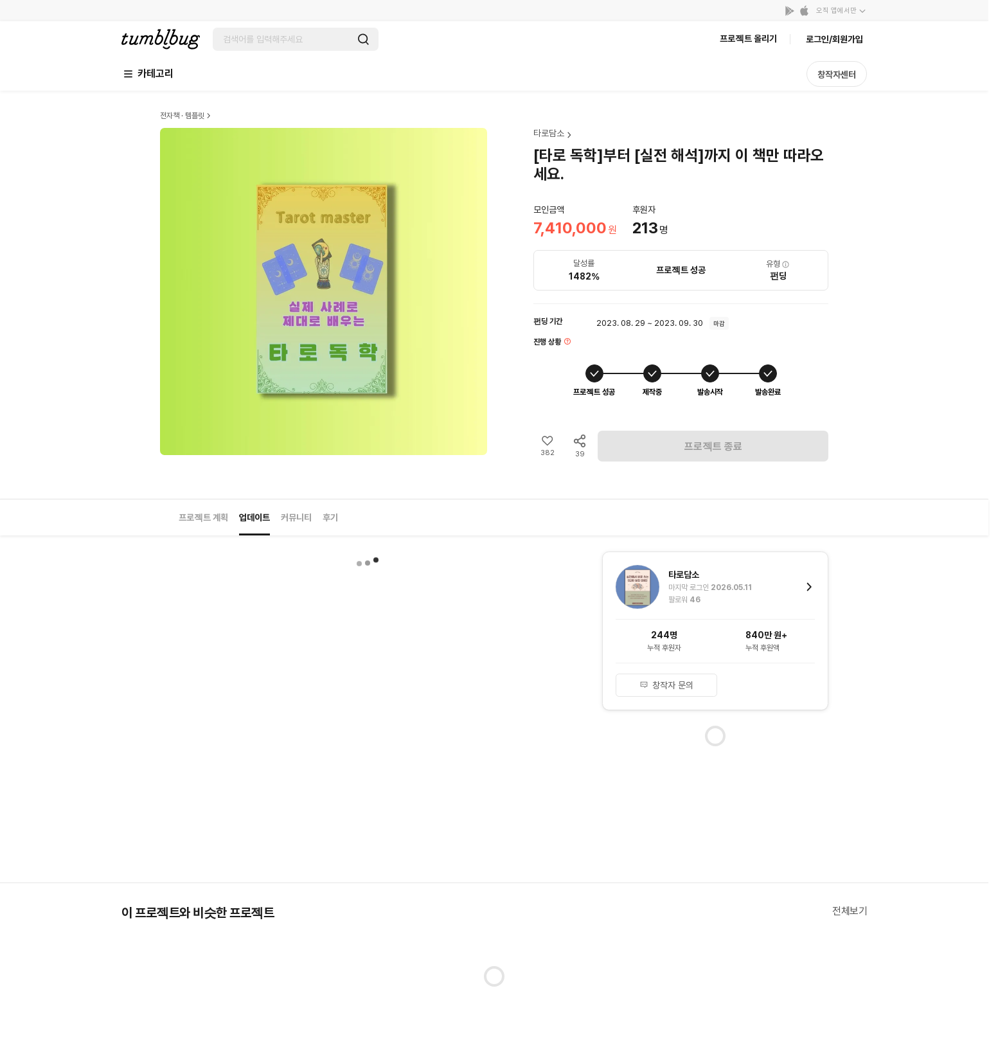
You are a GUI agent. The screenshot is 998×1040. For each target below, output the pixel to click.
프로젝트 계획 (203, 517)
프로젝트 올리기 (748, 38)
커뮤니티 (296, 517)
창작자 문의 (666, 685)
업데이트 (254, 517)
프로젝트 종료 (713, 446)
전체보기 (849, 911)
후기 (330, 517)
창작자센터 (836, 74)
